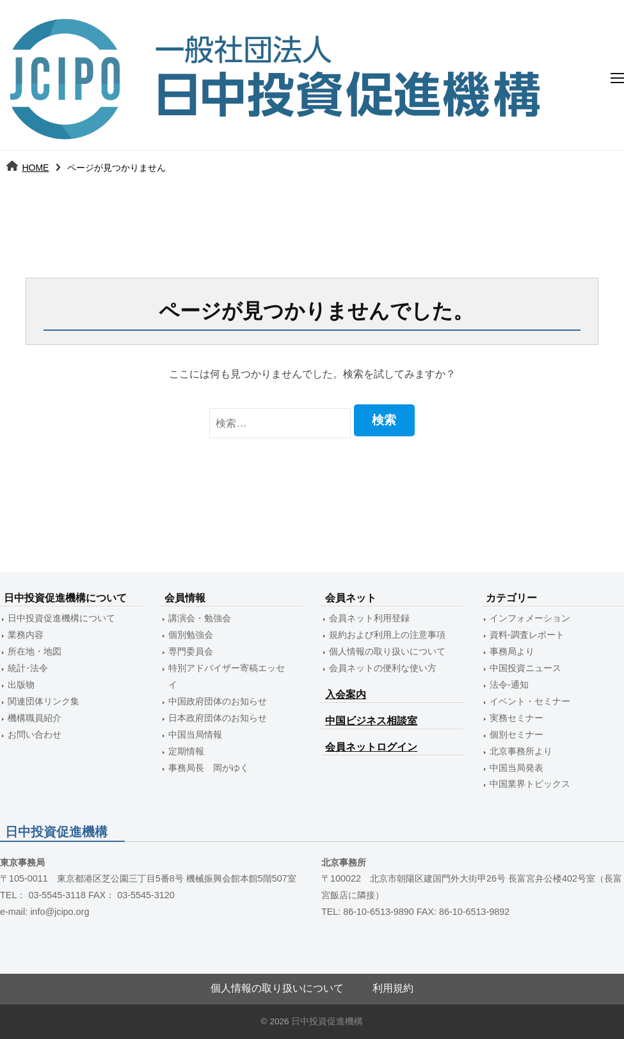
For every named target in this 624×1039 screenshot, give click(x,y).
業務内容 (26, 635)
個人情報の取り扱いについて (387, 651)
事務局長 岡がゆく (208, 768)
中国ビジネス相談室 (371, 720)
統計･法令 (28, 668)
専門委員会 (190, 651)
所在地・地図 (34, 651)
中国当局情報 (195, 734)
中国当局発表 (516, 768)
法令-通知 (509, 684)
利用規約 (392, 988)
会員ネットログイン (371, 747)
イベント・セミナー (530, 701)
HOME (35, 168)
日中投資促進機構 (327, 1021)
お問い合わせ (34, 734)
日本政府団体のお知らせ (217, 718)
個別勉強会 (190, 635)
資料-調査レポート (527, 635)
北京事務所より (521, 751)
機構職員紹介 (34, 718)
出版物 (21, 684)
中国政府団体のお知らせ (217, 701)
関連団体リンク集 (43, 701)
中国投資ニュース (525, 668)
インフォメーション (530, 618)
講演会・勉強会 (199, 618)
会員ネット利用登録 (369, 618)
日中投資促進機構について (61, 618)
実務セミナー (516, 718)
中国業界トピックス (530, 784)
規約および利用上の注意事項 (387, 635)
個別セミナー (516, 734)
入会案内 (345, 694)
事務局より (512, 651)
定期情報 (186, 751)
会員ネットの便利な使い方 (382, 668)
